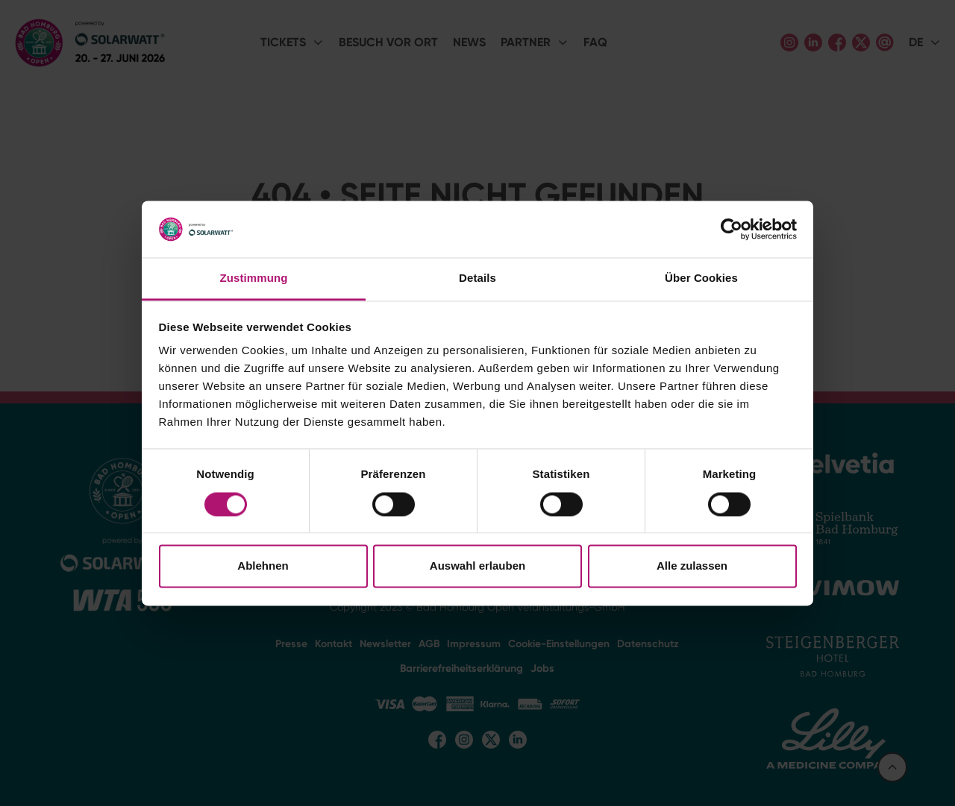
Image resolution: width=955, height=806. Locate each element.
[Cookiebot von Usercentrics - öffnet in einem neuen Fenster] (731, 229)
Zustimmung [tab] (254, 278)
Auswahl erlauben (477, 566)
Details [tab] (477, 278)
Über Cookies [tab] (701, 278)
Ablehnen (262, 566)
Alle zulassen (692, 566)
